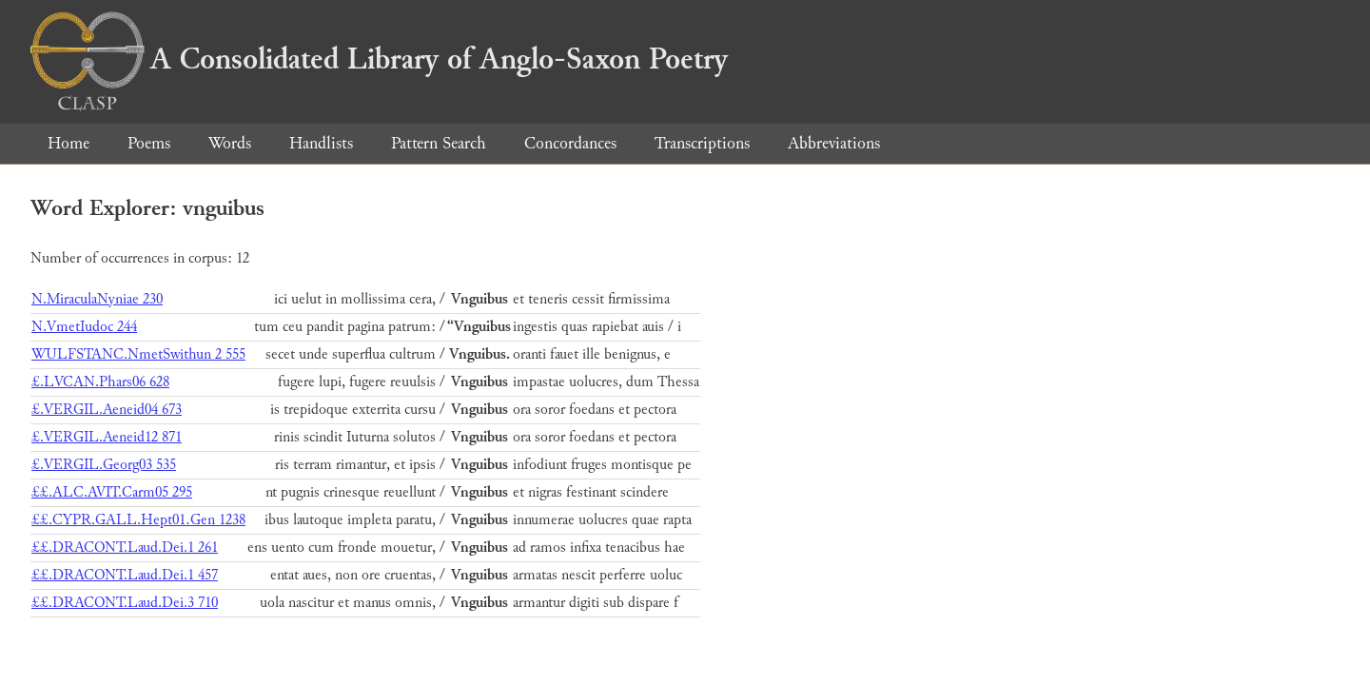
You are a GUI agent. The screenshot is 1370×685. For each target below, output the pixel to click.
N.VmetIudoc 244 (84, 327)
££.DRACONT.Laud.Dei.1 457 (124, 575)
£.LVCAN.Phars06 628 (100, 382)
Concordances (570, 143)
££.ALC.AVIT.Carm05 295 (111, 492)
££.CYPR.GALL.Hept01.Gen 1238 (138, 520)
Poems (148, 143)
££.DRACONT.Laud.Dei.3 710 (124, 603)
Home (68, 143)
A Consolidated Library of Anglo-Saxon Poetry (379, 59)
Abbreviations (834, 143)
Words (229, 143)
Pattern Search (438, 143)
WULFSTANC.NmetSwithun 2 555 (138, 354)
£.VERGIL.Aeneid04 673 (106, 410)
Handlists (321, 143)
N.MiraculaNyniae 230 (97, 299)
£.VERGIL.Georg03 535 (103, 465)
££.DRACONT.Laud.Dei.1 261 (124, 547)
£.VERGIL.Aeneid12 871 (106, 437)
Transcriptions (702, 143)
